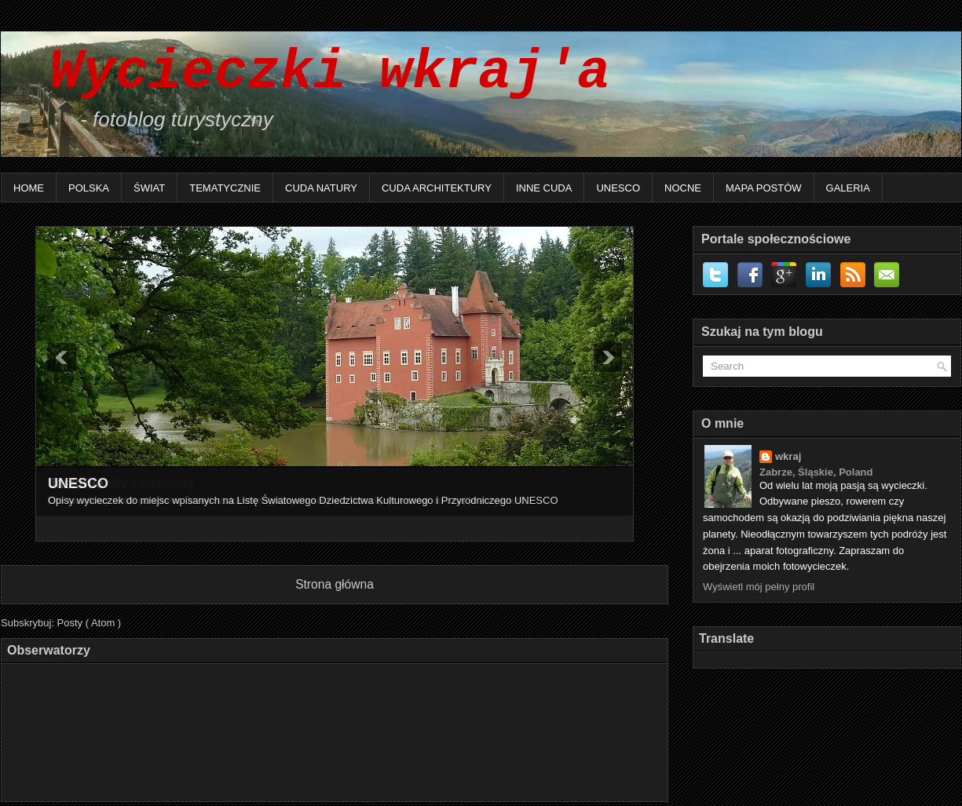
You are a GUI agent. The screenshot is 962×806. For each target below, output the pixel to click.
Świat (149, 188)
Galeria (848, 188)
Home (28, 188)
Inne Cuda (544, 188)
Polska (88, 188)
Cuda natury (321, 188)
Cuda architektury (437, 188)
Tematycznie (225, 188)
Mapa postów (764, 188)
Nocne (682, 188)
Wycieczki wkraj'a (313, 73)
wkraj (788, 456)
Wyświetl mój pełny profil (758, 587)
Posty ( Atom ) (89, 623)
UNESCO (618, 188)
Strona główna (334, 584)
